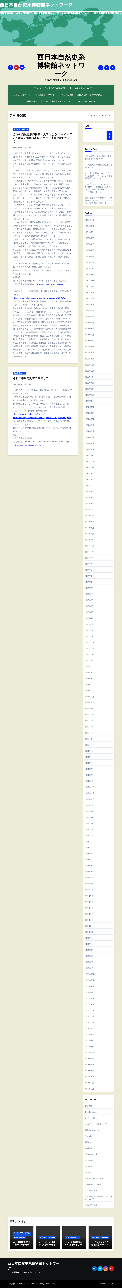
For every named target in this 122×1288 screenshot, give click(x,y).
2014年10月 (90, 763)
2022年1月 (89, 455)
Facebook (102, 1284)
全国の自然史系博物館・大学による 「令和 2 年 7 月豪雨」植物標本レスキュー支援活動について (42, 138)
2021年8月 (89, 479)
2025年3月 (89, 268)
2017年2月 (89, 630)
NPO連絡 (88, 1106)
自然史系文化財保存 (21, 129)
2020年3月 (89, 534)
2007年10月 (90, 1034)
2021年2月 (89, 504)
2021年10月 (90, 467)
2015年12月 (89, 691)
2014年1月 (89, 781)
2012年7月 (89, 860)
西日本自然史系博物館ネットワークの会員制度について (68, 88)
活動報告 (88, 1172)
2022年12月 (90, 407)
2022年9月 (89, 425)
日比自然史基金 (66, 95)
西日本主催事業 (91, 1190)
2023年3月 (89, 389)
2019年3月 (89, 582)
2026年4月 (89, 220)
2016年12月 (90, 642)
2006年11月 (90, 1059)
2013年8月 (89, 811)
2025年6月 (89, 262)
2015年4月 (89, 727)
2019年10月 (90, 552)
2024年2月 (89, 335)
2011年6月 (89, 908)
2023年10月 (90, 359)
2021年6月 (89, 491)
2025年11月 (89, 244)
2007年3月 (89, 1047)
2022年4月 (89, 443)
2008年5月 (89, 1016)
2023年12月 (90, 347)
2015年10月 (89, 703)
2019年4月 (89, 576)
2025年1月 (89, 274)
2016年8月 (89, 660)
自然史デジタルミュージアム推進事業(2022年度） (35, 95)
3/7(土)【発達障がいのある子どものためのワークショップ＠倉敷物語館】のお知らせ (98, 175)
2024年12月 (90, 280)
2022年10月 (90, 419)
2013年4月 (89, 823)
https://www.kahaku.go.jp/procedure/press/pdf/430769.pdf (40, 298)
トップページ (35, 88)
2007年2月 (89, 1053)
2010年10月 (90, 944)
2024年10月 (90, 292)
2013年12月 (89, 787)
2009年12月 (90, 974)
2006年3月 (89, 1071)
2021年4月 (89, 498)
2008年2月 (89, 1022)
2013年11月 (89, 793)
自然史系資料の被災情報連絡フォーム (92, 95)
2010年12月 (90, 938)
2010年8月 (89, 950)
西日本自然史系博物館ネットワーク (61, 66)
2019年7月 (89, 564)
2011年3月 (89, 920)
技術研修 (88, 1148)
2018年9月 (89, 600)
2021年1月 (89, 510)
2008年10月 (90, 998)
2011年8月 (89, 902)
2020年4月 (89, 528)
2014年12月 (90, 751)
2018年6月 (89, 606)
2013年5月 (89, 817)
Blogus (39, 1284)
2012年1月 (89, 890)
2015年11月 (89, 697)
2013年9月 (89, 805)
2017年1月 (89, 636)
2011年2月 (89, 926)
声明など (88, 1142)
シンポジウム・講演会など (96, 1124)
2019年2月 (89, 588)
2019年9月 (89, 558)
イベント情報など (92, 1118)
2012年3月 (89, 878)
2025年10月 (90, 250)
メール (110, 1284)
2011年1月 (89, 932)
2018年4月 (89, 618)
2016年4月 (89, 672)
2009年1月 (89, 992)
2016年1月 (89, 685)
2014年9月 (89, 769)
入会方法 (88, 1136)
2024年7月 (89, 311)
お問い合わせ (32, 101)
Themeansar (50, 1284)
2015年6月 (89, 715)
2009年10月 (90, 980)
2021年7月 (89, 485)
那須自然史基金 (91, 1205)
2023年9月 (89, 365)
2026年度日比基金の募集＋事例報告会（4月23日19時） (22, 1244)
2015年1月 (89, 745)
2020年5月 (89, 522)
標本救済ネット (58, 101)
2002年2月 (89, 1089)
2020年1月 (89, 540)
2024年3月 (89, 329)
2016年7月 (89, 666)
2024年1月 (89, 341)
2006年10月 (90, 1065)
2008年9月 (89, 1004)
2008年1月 (89, 1028)
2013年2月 (89, 829)
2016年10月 (90, 654)
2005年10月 (90, 1077)
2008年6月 (89, 1010)
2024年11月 (90, 286)
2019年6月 (89, 570)
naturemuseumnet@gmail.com (50, 284)
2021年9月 (89, 473)
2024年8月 (89, 304)
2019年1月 (89, 594)
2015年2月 (89, 739)
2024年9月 (89, 298)
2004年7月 (89, 1083)
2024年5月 (89, 317)
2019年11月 (89, 546)
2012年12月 (90, 841)
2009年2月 (89, 986)
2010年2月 (89, 962)
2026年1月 (89, 232)
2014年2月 (89, 775)
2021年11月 (89, 461)
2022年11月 (90, 413)
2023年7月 (89, 377)
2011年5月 (89, 914)
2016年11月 (89, 648)
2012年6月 (89, 866)
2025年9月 (89, 256)
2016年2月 (89, 679)
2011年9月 (89, 896)
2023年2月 (89, 395)
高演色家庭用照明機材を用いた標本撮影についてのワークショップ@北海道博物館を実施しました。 (98, 200)
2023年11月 (89, 353)
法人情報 (45, 101)
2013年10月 (89, 799)
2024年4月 (89, 323)
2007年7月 (89, 1041)
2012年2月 (89, 884)
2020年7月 (89, 516)
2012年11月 (89, 847)
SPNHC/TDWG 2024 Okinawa (82, 101)
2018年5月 (89, 612)
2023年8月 (89, 371)
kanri (15, 148)
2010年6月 (89, 956)
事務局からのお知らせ (94, 1130)
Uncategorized (91, 1112)
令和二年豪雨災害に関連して (31, 378)
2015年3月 (89, 733)
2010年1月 (89, 968)
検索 (87, 126)
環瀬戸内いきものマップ (95, 1178)
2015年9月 (89, 709)
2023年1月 (89, 401)
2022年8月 (89, 431)
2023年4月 (89, 383)
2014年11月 (89, 757)
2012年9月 (89, 853)
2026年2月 (89, 226)
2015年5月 (89, 721)
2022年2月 (89, 449)
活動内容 (88, 1166)
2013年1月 (89, 835)
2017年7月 (89, 624)
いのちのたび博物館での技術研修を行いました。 (47, 1244)
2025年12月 (90, 238)
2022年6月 (89, 437)
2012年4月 (89, 872)
